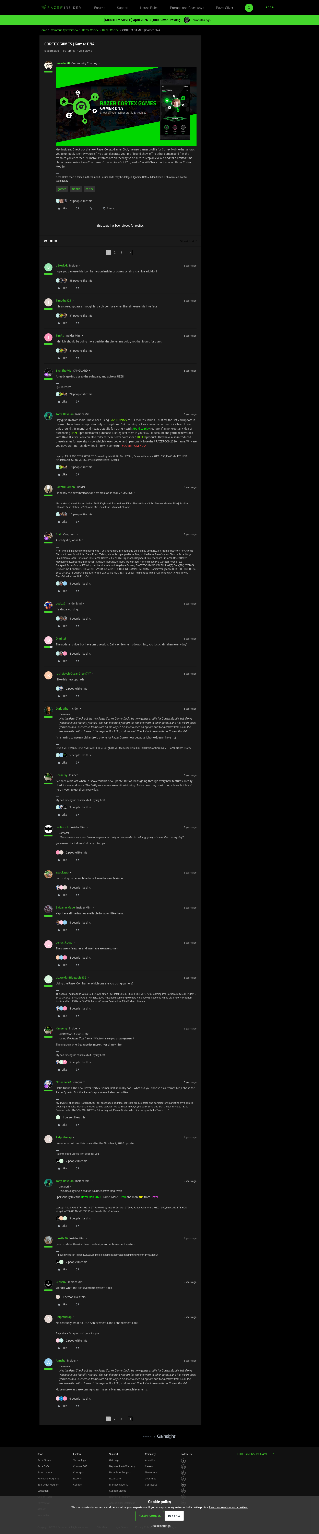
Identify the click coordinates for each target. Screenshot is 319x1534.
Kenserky (61, 775)
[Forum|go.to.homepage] (60, 8)
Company (150, 1454)
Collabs (77, 1484)
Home (43, 30)
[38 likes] (74, 280)
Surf (58, 534)
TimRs (60, 335)
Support (122, 7)
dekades (61, 63)
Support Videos (117, 1490)
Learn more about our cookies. (228, 1507)
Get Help (114, 1460)
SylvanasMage (65, 907)
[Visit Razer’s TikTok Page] (183, 1490)
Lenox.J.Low (64, 942)
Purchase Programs (48, 1478)
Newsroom (151, 1472)
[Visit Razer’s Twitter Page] (183, 1478)
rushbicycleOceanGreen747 (73, 673)
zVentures (150, 1478)
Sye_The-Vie (63, 370)
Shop (40, 1454)
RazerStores (44, 1460)
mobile (75, 189)
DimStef (61, 638)
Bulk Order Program (48, 1484)
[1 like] (70, 1117)
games (62, 189)
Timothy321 (63, 300)
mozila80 (62, 1238)
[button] (270, 8)
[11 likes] (74, 514)
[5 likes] (73, 755)
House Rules (149, 7)
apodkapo (62, 872)
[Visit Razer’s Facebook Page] (183, 1460)
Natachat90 (63, 1082)
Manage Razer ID (118, 1484)
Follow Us (186, 1454)
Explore (77, 1454)
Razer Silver (224, 7)
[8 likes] (73, 583)
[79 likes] (74, 201)
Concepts (78, 1472)
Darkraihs (62, 708)
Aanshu (61, 1360)
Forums (99, 7)
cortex (89, 189)
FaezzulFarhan (65, 487)
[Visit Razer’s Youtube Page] (183, 1484)
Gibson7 (61, 1282)
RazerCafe (43, 1466)
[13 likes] (74, 467)
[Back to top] (311, 1432)
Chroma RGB (80, 1466)
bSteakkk (62, 265)
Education (43, 1490)
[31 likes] (74, 315)
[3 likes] (73, 807)
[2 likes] (71, 688)
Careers (149, 1466)
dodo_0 (60, 603)
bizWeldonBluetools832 (71, 977)
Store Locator (44, 1472)
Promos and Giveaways (187, 7)
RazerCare (115, 1478)
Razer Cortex (90, 30)
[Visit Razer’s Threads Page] (183, 1472)
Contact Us (151, 1484)
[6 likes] (73, 1398)
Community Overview (64, 30)
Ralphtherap (64, 1137)
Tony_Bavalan (65, 414)
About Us (150, 1460)
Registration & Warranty (122, 1466)
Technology (79, 1460)
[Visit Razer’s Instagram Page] (183, 1466)
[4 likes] (73, 653)
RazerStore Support (120, 1472)
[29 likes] (74, 394)
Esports (77, 1478)
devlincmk (62, 827)
